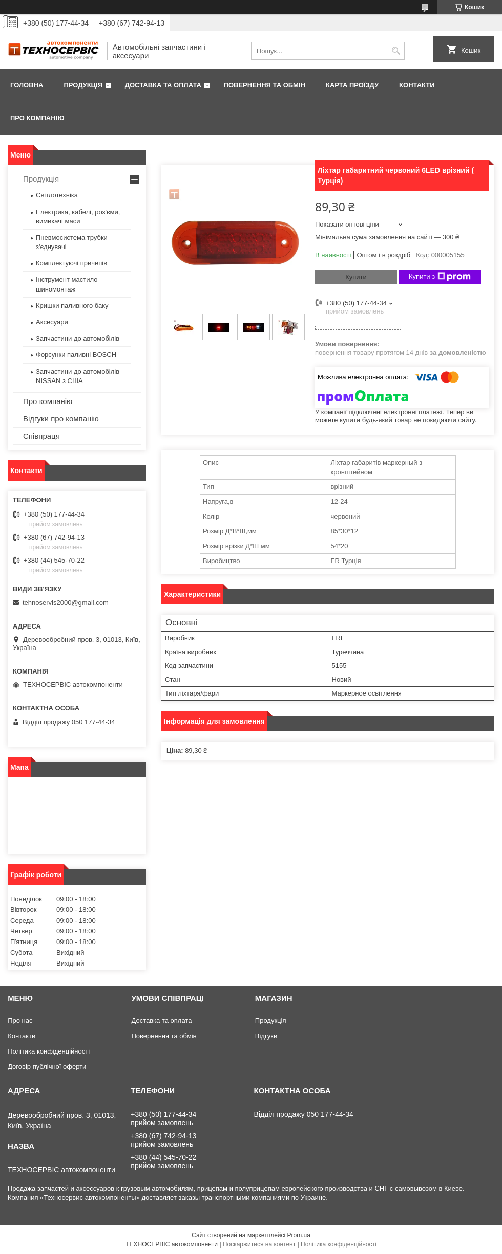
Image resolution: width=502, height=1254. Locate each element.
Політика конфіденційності (49, 1051)
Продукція (83, 85)
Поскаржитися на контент (259, 1244)
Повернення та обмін (264, 85)
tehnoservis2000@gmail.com (66, 603)
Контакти (417, 85)
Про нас (20, 1020)
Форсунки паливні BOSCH (76, 355)
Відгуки (266, 1036)
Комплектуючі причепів (71, 263)
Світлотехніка (57, 195)
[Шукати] (396, 51)
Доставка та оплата (163, 85)
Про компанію (37, 118)
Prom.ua (298, 1235)
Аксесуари (52, 322)
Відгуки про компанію (61, 418)
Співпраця (41, 436)
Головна (26, 85)
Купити (356, 277)
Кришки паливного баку (72, 305)
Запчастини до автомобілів (77, 338)
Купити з (440, 276)
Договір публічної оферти (47, 1066)
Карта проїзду (352, 85)
